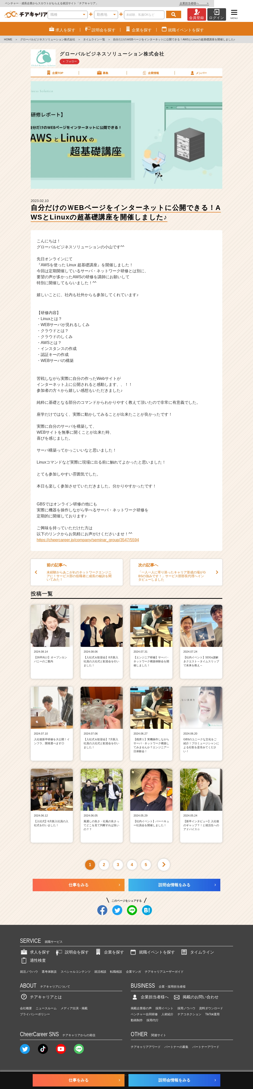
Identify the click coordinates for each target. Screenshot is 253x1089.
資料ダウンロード (211, 1008)
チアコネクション (189, 1014)
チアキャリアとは (41, 997)
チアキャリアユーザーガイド (164, 971)
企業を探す (109, 952)
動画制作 (137, 1020)
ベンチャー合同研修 (144, 1014)
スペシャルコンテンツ (76, 971)
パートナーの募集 (176, 1047)
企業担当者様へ (233, 3)
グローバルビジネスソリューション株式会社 (47, 39)
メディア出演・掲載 (74, 1008)
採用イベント (164, 1008)
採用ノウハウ (186, 1008)
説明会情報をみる (174, 885)
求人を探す (35, 952)
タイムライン (197, 952)
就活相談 (100, 971)
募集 (102, 73)
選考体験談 (49, 971)
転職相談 (116, 971)
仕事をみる (79, 885)
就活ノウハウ (29, 971)
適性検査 (33, 960)
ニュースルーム (46, 1008)
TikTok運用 (212, 1014)
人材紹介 (167, 1014)
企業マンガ (133, 971)
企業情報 (150, 73)
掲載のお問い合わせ (196, 997)
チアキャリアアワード (146, 1047)
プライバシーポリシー (35, 1014)
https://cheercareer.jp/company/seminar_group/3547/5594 (88, 540)
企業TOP (54, 73)
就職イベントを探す (152, 952)
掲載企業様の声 (141, 1008)
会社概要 (26, 1008)
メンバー (198, 73)
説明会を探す (72, 952)
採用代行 (152, 1020)
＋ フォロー (69, 61)
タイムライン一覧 (94, 39)
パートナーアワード (205, 1047)
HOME (8, 39)
